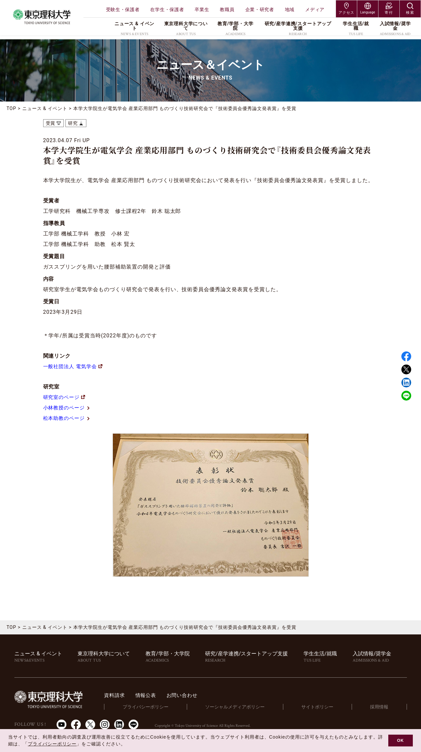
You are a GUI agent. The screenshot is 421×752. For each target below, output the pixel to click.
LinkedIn (119, 724)
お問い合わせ (196, 695)
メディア (315, 9)
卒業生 (202, 9)
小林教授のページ (68, 407)
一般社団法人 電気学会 (74, 366)
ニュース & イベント (44, 108)
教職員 (227, 9)
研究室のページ (65, 397)
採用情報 (381, 707)
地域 (289, 9)
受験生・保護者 (123, 9)
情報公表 (158, 695)
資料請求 (126, 695)
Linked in (406, 382)
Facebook (406, 356)
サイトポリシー (323, 707)
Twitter (406, 369)
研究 (73, 123)
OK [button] (400, 740)
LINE (406, 396)
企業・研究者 (259, 9)
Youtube (61, 724)
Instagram (105, 724)
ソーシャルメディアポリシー (243, 707)
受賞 (51, 123)
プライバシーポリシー (155, 707)
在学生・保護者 (167, 9)
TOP (11, 108)
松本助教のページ (68, 418)
